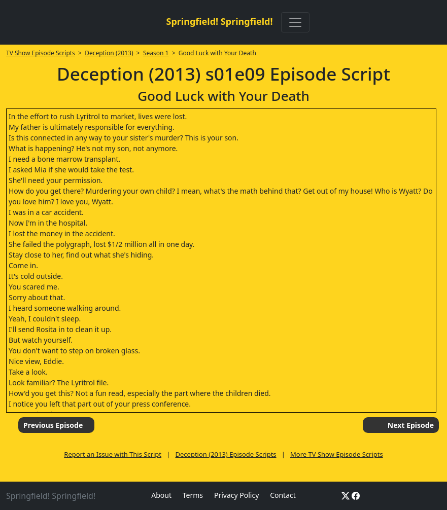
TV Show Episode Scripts (40, 53)
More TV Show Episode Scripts (336, 454)
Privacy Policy (236, 495)
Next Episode (411, 425)
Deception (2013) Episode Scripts (226, 454)
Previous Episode (53, 425)
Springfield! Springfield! (219, 21)
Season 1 (156, 53)
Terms (193, 495)
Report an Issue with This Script (112, 454)
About (161, 495)
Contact (283, 495)
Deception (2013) (109, 53)
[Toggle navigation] (295, 22)
